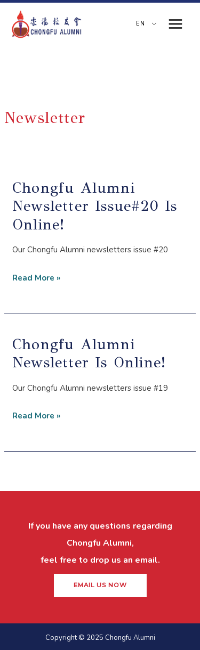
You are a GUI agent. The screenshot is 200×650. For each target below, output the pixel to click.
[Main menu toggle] (176, 24)
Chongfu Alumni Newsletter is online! (89, 353)
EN (139, 24)
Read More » (36, 276)
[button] (100, 585)
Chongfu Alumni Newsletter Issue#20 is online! (94, 206)
